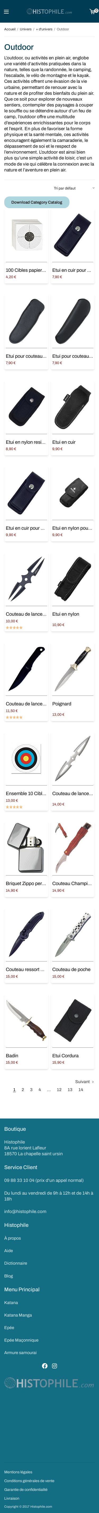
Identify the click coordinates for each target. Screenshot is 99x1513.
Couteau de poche (71, 969)
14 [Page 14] (80, 1090)
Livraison (11, 1498)
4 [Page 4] (40, 1090)
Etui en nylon (65, 614)
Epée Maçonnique (21, 1340)
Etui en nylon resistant (29, 442)
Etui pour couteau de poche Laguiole (44, 356)
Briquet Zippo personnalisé (34, 883)
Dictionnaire (15, 1263)
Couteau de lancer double (32, 614)
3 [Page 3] (31, 1090)
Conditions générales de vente (29, 1481)
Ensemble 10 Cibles (26, 793)
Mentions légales (18, 1472)
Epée (9, 1327)
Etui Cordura (65, 1055)
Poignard (61, 703)
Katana (11, 1302)
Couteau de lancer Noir (30, 703)
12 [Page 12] (59, 1090)
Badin (12, 1055)
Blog (8, 1276)
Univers (26, 29)
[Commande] (74, 188)
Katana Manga (18, 1315)
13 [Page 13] (70, 1090)
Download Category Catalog (36, 202)
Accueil (10, 29)
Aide (8, 1250)
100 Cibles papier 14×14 (31, 270)
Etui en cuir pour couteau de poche (42, 528)
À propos (12, 1238)
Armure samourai (20, 1352)
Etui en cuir (64, 442)
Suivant (82, 1082)
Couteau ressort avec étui (32, 969)
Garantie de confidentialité (26, 1489)
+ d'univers (44, 29)
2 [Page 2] (23, 1090)
